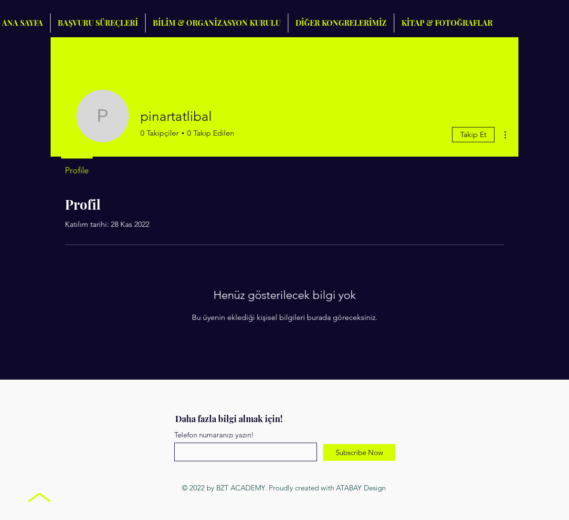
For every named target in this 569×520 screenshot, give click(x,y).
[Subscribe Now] (359, 452)
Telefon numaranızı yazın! (214, 434)
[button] (341, 22)
